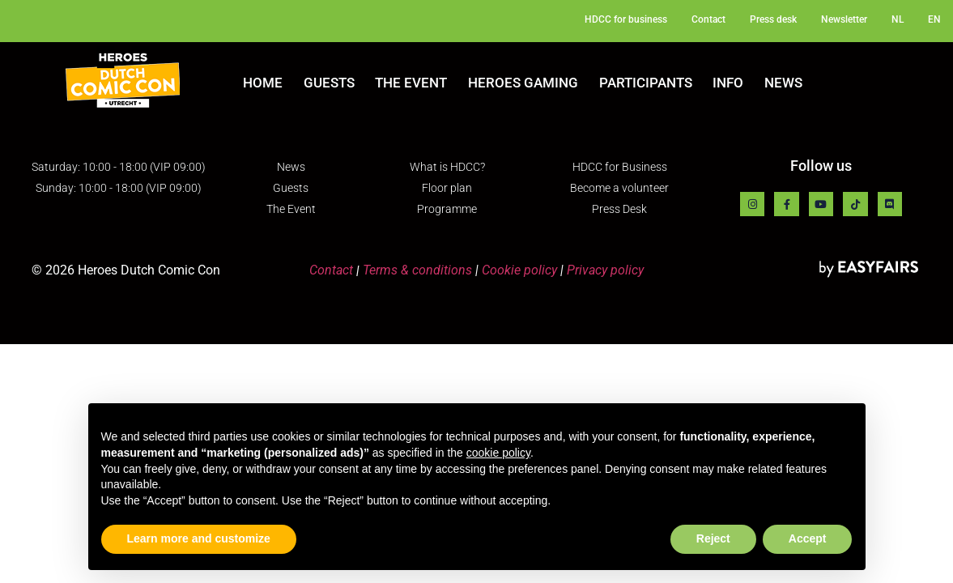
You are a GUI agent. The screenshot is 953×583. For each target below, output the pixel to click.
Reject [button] (713, 538)
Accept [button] (808, 538)
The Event (411, 82)
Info (728, 82)
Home (263, 82)
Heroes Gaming (523, 82)
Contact (331, 270)
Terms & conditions (417, 270)
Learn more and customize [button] (198, 538)
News (783, 82)
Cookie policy (519, 270)
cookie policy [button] (498, 452)
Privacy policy (605, 270)
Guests (329, 82)
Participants (645, 82)
